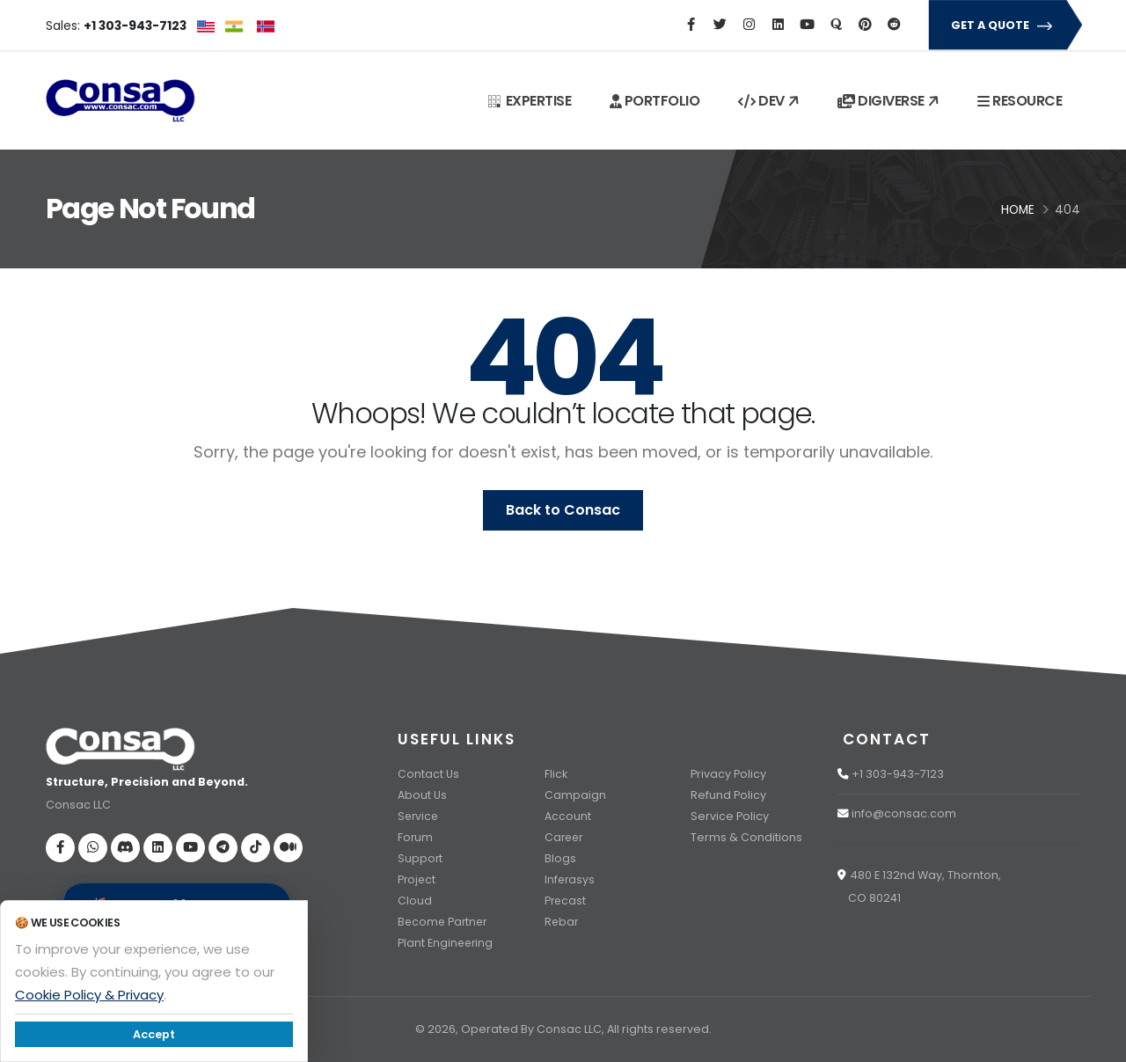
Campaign (575, 794)
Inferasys (570, 879)
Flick (556, 773)
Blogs (560, 858)
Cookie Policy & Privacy (89, 994)
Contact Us (428, 773)
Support (420, 858)
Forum (416, 837)
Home (1018, 209)
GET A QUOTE (1004, 25)
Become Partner (444, 921)
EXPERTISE (529, 101)
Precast (566, 900)
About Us (422, 794)
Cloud (415, 900)
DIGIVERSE (889, 101)
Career (565, 837)
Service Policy (730, 816)
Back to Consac (563, 510)
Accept (154, 1034)
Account (568, 816)
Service (419, 816)
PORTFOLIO (655, 101)
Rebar (562, 921)
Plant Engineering (446, 942)
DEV (770, 101)
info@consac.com (904, 813)
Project (417, 879)
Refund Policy (728, 794)
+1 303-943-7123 (898, 773)
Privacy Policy (728, 773)
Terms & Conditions (746, 837)
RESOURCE (1019, 101)
